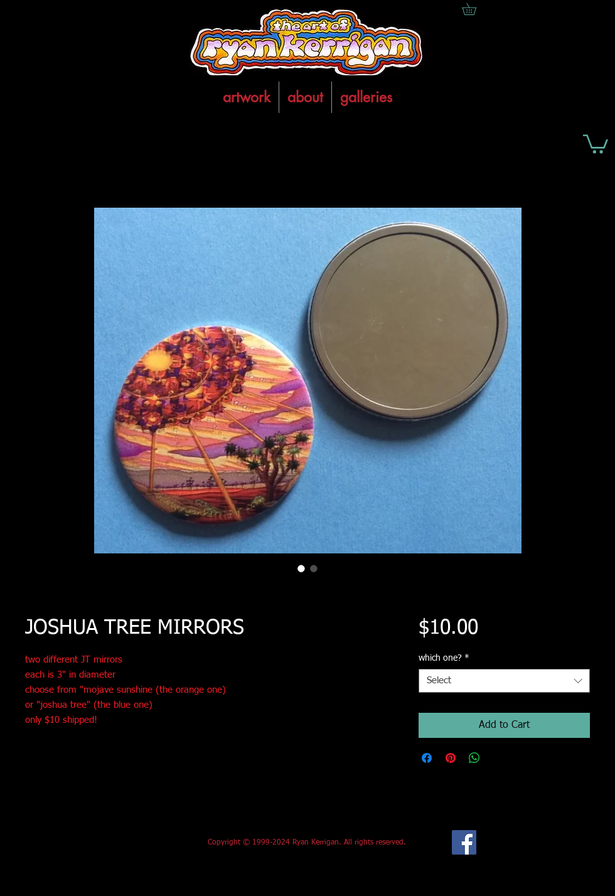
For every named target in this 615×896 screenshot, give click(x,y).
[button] (595, 143)
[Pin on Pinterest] (450, 757)
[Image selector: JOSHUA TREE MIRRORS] (301, 568)
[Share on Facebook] (426, 757)
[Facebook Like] (118, 842)
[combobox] (504, 681)
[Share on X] (498, 757)
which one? (444, 658)
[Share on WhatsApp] (474, 757)
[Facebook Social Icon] (464, 842)
